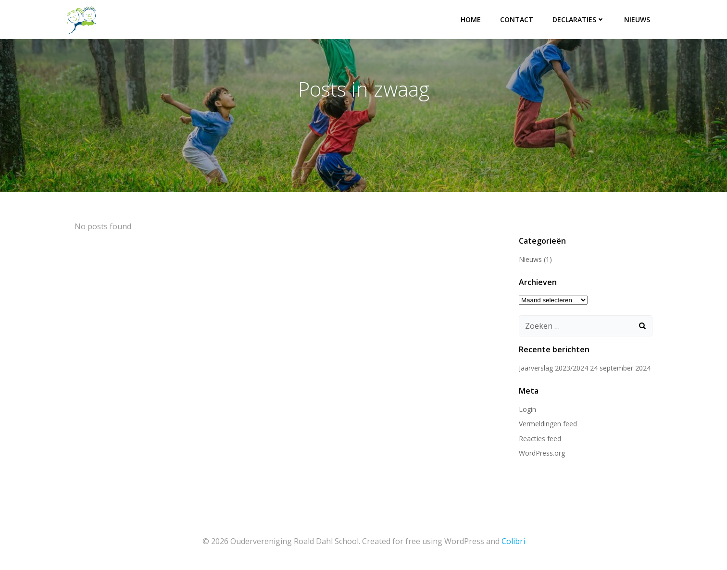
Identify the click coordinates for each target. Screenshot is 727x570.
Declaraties (578, 19)
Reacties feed (540, 438)
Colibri (513, 541)
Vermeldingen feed (548, 423)
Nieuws (637, 19)
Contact (516, 19)
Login (527, 409)
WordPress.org (542, 453)
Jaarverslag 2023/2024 (553, 367)
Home (471, 19)
